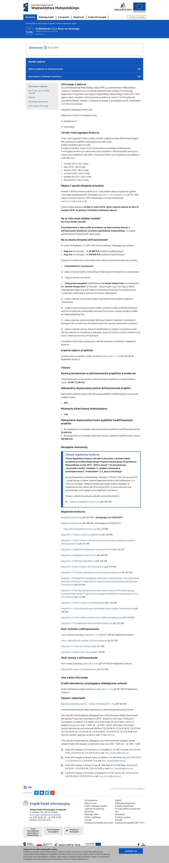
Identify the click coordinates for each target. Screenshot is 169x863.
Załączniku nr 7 (103, 689)
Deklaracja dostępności (125, 803)
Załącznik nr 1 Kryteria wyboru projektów (79, 535)
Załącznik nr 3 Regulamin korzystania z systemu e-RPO (85, 549)
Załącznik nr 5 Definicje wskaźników (76, 561)
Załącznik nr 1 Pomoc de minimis (75, 646)
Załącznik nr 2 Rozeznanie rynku (75, 652)
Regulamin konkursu (70, 517)
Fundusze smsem (122, 817)
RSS (117, 811)
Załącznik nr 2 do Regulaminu (110, 195)
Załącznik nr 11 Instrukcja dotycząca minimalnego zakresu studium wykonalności (96, 608)
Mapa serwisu (90, 803)
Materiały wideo (91, 814)
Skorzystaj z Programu (46, 23)
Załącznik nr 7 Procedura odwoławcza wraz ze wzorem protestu (89, 572)
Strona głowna (90, 800)
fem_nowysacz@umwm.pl (113, 761)
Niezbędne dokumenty (38, 101)
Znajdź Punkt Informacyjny (50, 803)
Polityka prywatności (124, 806)
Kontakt (118, 820)
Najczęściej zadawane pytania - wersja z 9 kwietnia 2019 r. (86, 704)
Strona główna (31, 23)
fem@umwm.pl (107, 735)
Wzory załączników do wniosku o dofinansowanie (82, 640)
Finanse (31, 97)
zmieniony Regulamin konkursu (83, 502)
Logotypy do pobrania (94, 809)
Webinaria (88, 811)
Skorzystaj (30, 17)
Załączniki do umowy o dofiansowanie (77, 669)
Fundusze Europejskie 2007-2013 (129, 823)
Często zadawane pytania (95, 806)
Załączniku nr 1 (110, 356)
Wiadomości (78, 17)
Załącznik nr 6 (89, 663)
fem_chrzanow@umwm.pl (116, 753)
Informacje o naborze (38, 86)
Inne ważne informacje (38, 106)
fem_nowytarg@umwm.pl (121, 768)
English (118, 800)
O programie (63, 17)
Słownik (87, 820)
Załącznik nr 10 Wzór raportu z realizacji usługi (81, 603)
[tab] (42, 86)
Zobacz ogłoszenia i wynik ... (67, 23)
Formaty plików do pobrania (127, 809)
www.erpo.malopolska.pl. (73, 201)
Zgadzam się (131, 851)
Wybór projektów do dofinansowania (45, 69)
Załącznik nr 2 (90, 635)
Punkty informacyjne (97, 17)
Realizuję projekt (46, 17)
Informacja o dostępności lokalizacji (45, 815)
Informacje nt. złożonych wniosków (44, 76)
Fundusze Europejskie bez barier (98, 823)
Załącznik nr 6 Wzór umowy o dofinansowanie (81, 567)
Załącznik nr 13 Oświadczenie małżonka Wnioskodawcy (85, 623)
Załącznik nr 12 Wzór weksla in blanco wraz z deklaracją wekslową (90, 617)
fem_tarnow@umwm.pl (110, 776)
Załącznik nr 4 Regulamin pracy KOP (77, 555)
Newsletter (120, 814)
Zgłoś (140, 789)
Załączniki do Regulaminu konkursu (79, 529)
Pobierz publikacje (92, 817)
